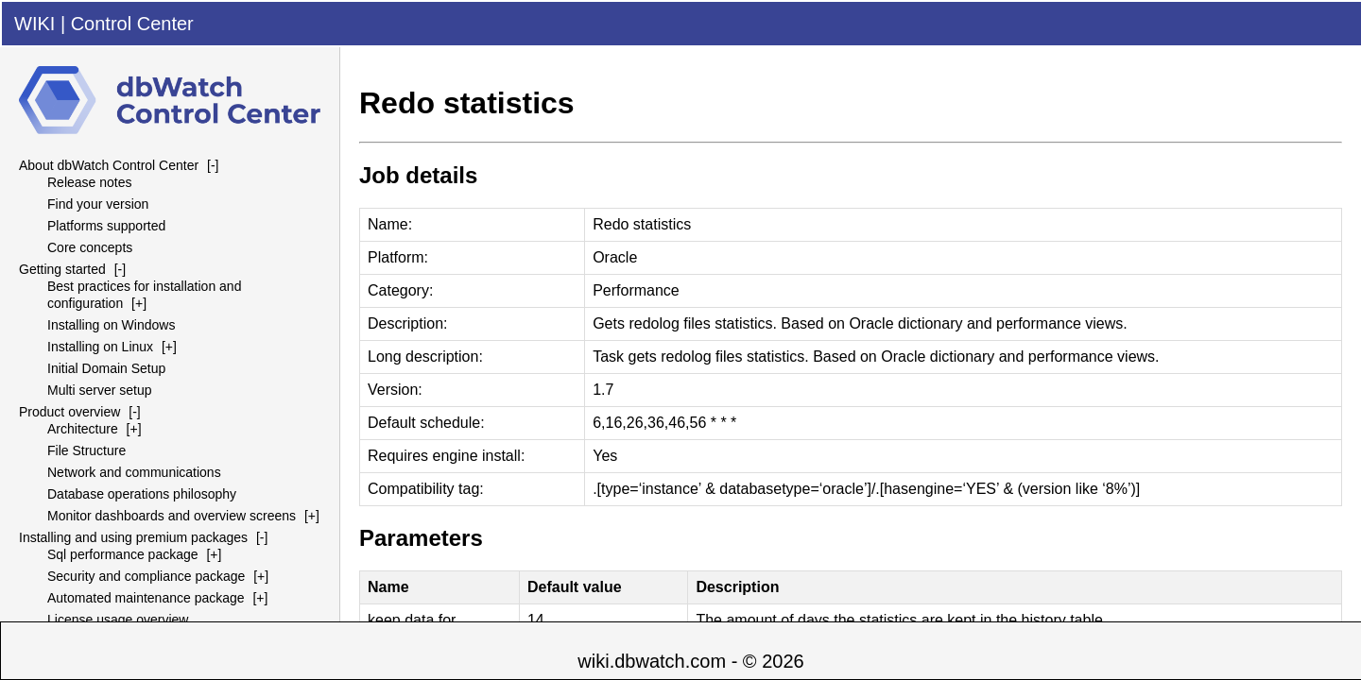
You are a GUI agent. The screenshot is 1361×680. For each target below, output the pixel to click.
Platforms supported (106, 225)
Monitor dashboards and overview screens (171, 515)
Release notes (89, 182)
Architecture (82, 428)
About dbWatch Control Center (108, 165)
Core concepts (89, 247)
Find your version (97, 204)
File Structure (86, 450)
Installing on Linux (100, 346)
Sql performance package (122, 554)
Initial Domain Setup (106, 368)
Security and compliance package (146, 576)
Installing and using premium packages (133, 537)
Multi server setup (99, 390)
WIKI (34, 23)
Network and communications (134, 472)
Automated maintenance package (146, 597)
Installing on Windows (111, 324)
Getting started (62, 269)
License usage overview (117, 619)
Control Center (132, 23)
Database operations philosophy (141, 494)
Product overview (69, 411)
